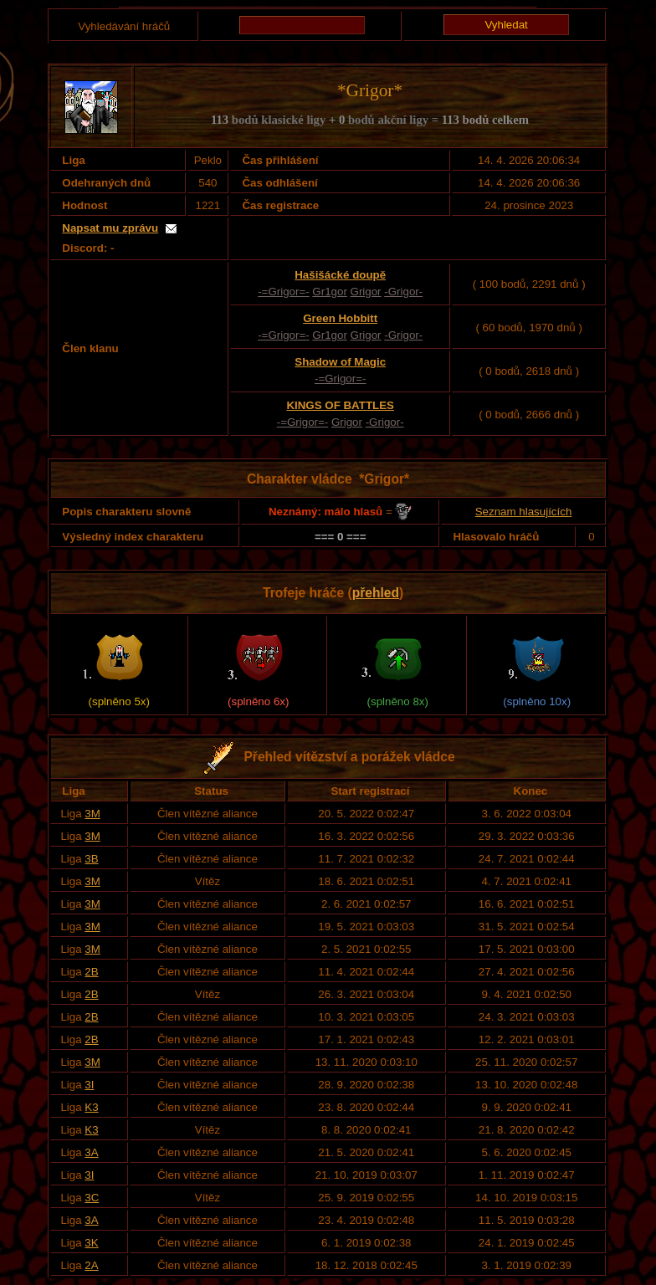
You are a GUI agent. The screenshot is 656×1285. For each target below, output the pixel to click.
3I (89, 1084)
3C (92, 1197)
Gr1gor (329, 291)
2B (91, 971)
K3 (91, 1107)
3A (91, 1152)
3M (92, 813)
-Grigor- (403, 291)
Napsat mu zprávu (110, 228)
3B (91, 858)
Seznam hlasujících (523, 511)
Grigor (366, 291)
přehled (375, 593)
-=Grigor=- (283, 291)
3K (91, 1242)
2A (91, 1265)
